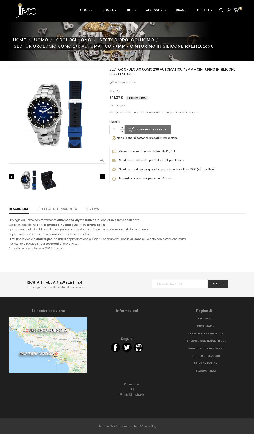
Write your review (122, 82)
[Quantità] (114, 129)
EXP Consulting (147, 426)
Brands (182, 10)
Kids (132, 10)
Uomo (87, 10)
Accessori (156, 10)
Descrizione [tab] (19, 209)
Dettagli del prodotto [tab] (57, 209)
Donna (110, 10)
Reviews (92, 209)
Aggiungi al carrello (151, 129)
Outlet (205, 10)
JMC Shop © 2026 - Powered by (118, 426)
